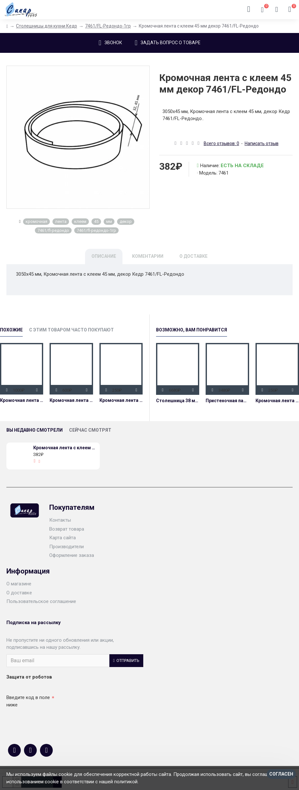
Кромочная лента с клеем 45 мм (21, 400)
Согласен (281, 774)
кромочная (36, 221)
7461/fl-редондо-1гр (96, 230)
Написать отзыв (262, 143)
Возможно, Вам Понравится (191, 329)
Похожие (11, 329)
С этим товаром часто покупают (71, 329)
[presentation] (51, 721)
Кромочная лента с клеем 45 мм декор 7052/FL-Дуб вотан (71, 400)
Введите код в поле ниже (28, 701)
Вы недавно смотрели (34, 430)
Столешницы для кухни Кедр (46, 26)
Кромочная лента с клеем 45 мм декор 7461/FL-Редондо (65, 447)
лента (61, 221)
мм (109, 221)
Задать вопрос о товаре (171, 42)
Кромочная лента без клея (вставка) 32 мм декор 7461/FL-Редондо (121, 400)
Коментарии (147, 256)
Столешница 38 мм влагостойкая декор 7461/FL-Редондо (178, 400)
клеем (80, 221)
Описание (103, 256)
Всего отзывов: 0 (221, 143)
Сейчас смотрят (90, 430)
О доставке (193, 256)
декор (126, 221)
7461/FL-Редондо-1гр (108, 26)
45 (96, 221)
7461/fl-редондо (53, 230)
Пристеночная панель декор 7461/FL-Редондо (227, 400)
